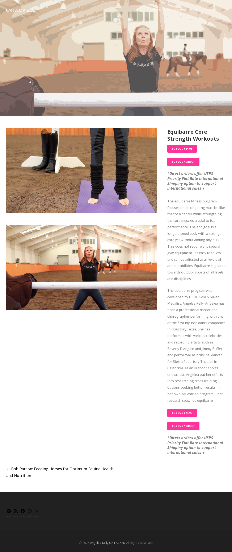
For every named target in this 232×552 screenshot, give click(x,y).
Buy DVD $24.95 (182, 149)
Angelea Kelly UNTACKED (107, 543)
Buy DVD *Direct (183, 162)
